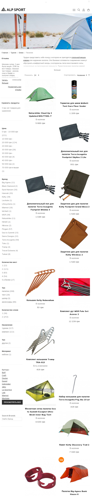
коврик (26, 60)
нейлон (5, 354)
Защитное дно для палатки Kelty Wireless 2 (79, 154)
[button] (89, 1)
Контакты (5, 463)
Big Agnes (6, 182)
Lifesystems (7, 204)
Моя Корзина (29, 463)
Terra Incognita (8, 240)
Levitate (5, 200)
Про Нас (4, 460)
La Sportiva (7, 390)
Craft (4, 375)
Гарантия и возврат (55, 466)
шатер (4, 298)
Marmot (5, 207)
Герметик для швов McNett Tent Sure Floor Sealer (57, 99)
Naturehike (6, 218)
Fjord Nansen (7, 189)
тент (4, 295)
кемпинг (5, 332)
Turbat (5, 254)
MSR (4, 214)
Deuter (5, 378)
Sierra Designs (8, 236)
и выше (10, 167)
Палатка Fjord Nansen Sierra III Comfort (57, 376)
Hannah (5, 193)
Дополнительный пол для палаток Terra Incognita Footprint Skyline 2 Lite (80, 109)
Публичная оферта (32, 469)
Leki (3, 392)
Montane (5, 398)
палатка (5, 291)
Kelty (4, 197)
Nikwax (5, 225)
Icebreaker (6, 384)
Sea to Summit (8, 232)
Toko (4, 243)
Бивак (21, 53)
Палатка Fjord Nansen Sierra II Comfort (34, 376)
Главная (5, 53)
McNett (5, 211)
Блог (3, 472)
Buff (4, 372)
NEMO (5, 222)
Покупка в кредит (54, 469)
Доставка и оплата (54, 460)
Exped (4, 381)
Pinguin (5, 229)
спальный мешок (79, 57)
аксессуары (7, 302)
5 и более (6, 280)
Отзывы (4, 466)
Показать (29, 75)
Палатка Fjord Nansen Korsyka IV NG (57, 337)
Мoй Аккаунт (29, 460)
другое (5, 343)
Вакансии (5, 469)
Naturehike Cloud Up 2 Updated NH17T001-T (35, 106)
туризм (5, 328)
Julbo (4, 387)
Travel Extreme (8, 250)
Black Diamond (8, 186)
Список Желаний (31, 466)
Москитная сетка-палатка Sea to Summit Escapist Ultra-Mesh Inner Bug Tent (35, 247)
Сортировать (70, 75)
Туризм (13, 53)
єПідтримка (51, 475)
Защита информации (55, 472)
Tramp (4, 247)
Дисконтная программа (56, 463)
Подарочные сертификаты (35, 472)
